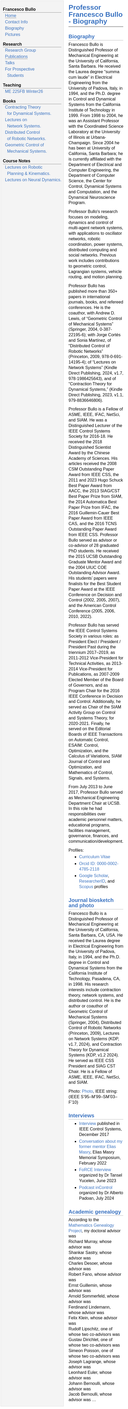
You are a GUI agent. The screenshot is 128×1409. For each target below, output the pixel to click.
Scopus (86, 886)
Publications (16, 56)
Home (10, 15)
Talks (9, 63)
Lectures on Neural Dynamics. (33, 180)
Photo (87, 1091)
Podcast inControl (95, 1187)
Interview (87, 1123)
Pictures (12, 34)
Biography (14, 28)
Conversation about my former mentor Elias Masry (100, 1147)
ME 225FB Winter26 (24, 91)
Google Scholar (93, 875)
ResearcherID (92, 881)
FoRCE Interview (95, 1169)
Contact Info (16, 22)
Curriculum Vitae (94, 857)
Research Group (20, 50)
